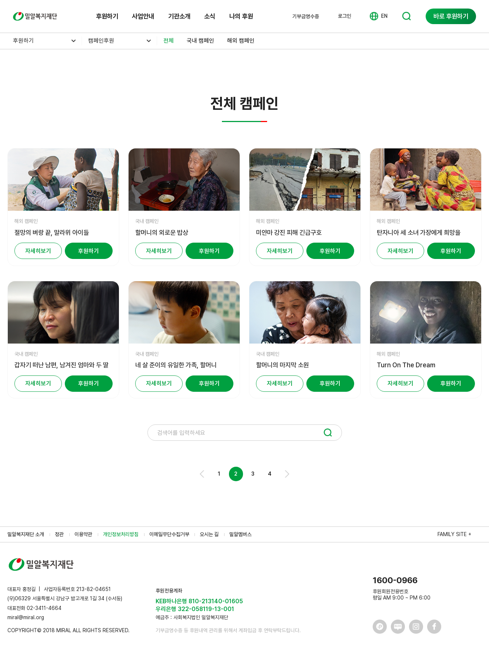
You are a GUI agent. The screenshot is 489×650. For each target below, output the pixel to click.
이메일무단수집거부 (169, 534)
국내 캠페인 (200, 40)
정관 (59, 534)
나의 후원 (241, 16)
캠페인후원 (101, 40)
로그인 (344, 16)
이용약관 (83, 534)
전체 (168, 40)
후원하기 (107, 16)
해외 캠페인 (241, 40)
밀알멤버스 (240, 534)
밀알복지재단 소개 (25, 534)
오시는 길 (209, 534)
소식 (209, 16)
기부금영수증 (305, 16)
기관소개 (179, 16)
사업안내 (143, 16)
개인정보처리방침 (121, 534)
